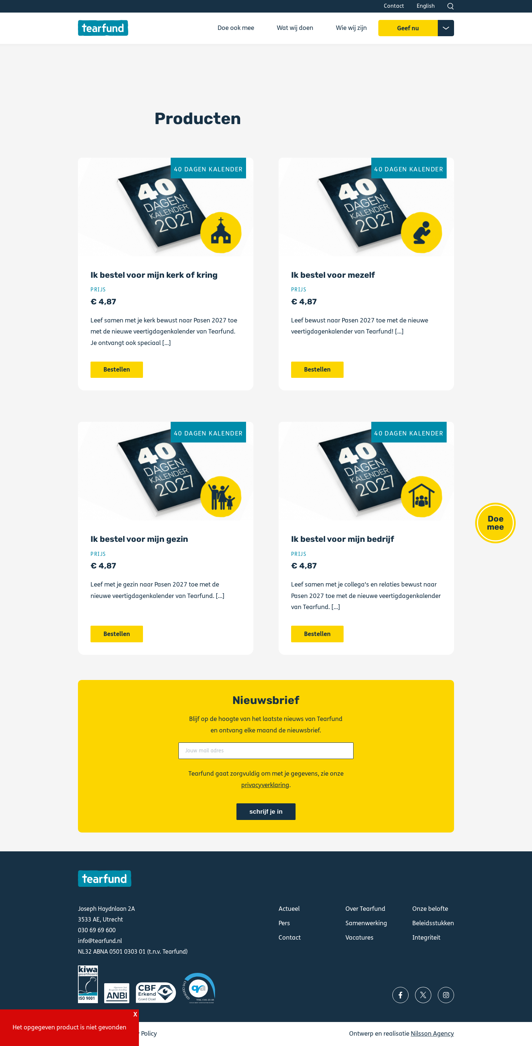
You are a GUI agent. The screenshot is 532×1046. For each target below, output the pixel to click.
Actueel (289, 909)
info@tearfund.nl (100, 940)
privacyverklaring (265, 785)
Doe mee (495, 523)
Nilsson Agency (432, 1034)
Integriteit (426, 937)
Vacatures (359, 937)
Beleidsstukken (433, 923)
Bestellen (165, 277)
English (426, 6)
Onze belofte (430, 909)
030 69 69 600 (97, 930)
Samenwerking (366, 923)
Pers (284, 923)
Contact (394, 6)
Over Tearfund (365, 909)
